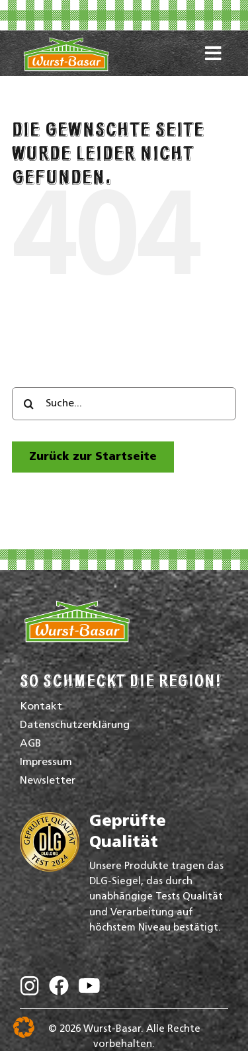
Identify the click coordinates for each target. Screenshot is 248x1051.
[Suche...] (124, 403)
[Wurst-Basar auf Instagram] (29, 988)
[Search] (28, 403)
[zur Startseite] (93, 457)
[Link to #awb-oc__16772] (213, 58)
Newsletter (47, 781)
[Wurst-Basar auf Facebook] (59, 988)
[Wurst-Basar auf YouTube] (89, 988)
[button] (24, 1027)
